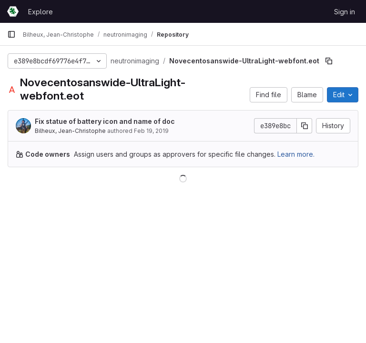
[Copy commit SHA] (304, 125)
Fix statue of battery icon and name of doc (105, 121)
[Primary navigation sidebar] (11, 34)
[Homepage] (12, 11)
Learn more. (296, 154)
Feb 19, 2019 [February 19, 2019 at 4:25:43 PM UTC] (151, 130)
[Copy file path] (328, 61)
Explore (40, 12)
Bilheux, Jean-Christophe (70, 130)
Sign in (344, 12)
